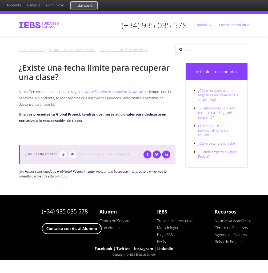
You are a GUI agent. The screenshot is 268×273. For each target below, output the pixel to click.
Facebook (147, 155)
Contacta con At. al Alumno (71, 228)
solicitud (60, 176)
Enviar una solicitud (234, 24)
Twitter (157, 155)
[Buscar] (212, 50)
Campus (33, 5)
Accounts (14, 5)
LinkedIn (166, 155)
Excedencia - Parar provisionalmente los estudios (213, 130)
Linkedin (165, 248)
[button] (63, 154)
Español (200, 24)
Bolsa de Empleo (229, 241)
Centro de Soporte (32, 50)
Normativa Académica (233, 220)
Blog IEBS (165, 234)
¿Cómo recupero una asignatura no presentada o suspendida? (218, 95)
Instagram (143, 248)
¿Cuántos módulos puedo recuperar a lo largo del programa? (216, 113)
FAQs (161, 241)
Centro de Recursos (231, 227)
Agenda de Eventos (231, 234)
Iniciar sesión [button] (83, 5)
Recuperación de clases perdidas (72, 50)
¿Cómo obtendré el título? (216, 143)
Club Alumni (109, 227)
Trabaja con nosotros (175, 220)
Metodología (167, 227)
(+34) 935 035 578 (65, 211)
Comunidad (55, 5)
